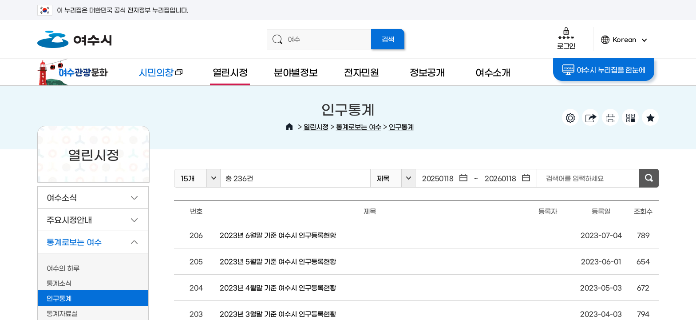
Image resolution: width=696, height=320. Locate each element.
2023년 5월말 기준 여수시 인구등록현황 (278, 261)
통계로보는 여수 (358, 126)
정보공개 (427, 71)
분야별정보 (296, 71)
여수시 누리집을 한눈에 (603, 69)
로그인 (566, 38)
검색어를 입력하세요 (575, 178)
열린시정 (230, 71)
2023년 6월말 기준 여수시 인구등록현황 (278, 235)
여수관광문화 (75, 72)
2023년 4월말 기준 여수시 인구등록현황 (278, 287)
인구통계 (401, 126)
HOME (289, 126)
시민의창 (153, 76)
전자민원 (361, 71)
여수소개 (492, 71)
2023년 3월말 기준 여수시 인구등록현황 (278, 313)
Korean (624, 43)
